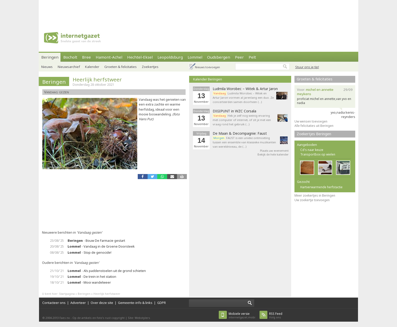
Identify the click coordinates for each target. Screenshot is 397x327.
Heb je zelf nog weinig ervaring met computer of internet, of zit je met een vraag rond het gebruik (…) (242, 120)
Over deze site (102, 302)
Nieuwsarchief (69, 66)
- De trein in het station (92, 276)
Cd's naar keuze (311, 150)
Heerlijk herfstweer (97, 79)
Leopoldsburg (170, 57)
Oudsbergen (218, 57)
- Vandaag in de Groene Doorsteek (101, 246)
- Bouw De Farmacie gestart (96, 240)
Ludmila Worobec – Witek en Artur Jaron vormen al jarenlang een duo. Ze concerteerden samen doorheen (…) (243, 97)
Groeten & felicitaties (120, 66)
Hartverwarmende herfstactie (321, 187)
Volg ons (275, 315)
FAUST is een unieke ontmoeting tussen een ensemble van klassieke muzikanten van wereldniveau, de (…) (244, 142)
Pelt (252, 57)
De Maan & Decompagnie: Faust (240, 133)
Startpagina (67, 294)
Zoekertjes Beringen (314, 133)
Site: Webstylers (139, 318)
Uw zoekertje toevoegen (312, 200)
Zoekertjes (150, 66)
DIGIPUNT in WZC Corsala (234, 111)
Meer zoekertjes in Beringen (314, 195)
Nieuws (47, 66)
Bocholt (70, 57)
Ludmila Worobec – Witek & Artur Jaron (245, 89)
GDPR (161, 302)
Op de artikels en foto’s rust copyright (98, 318)
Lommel (195, 57)
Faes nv (64, 318)
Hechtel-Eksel (140, 57)
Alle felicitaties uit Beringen (313, 126)
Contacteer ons (54, 302)
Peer (239, 57)
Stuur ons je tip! (307, 67)
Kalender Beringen (207, 79)
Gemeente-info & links (135, 302)
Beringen (49, 57)
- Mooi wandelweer (89, 282)
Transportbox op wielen (317, 154)
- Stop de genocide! (89, 252)
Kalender (92, 66)
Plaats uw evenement (274, 150)
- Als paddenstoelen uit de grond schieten (107, 270)
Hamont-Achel (109, 57)
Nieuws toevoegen (207, 67)
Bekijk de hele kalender (273, 154)
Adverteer (78, 302)
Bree (86, 57)
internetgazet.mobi (242, 315)
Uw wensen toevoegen (310, 121)
